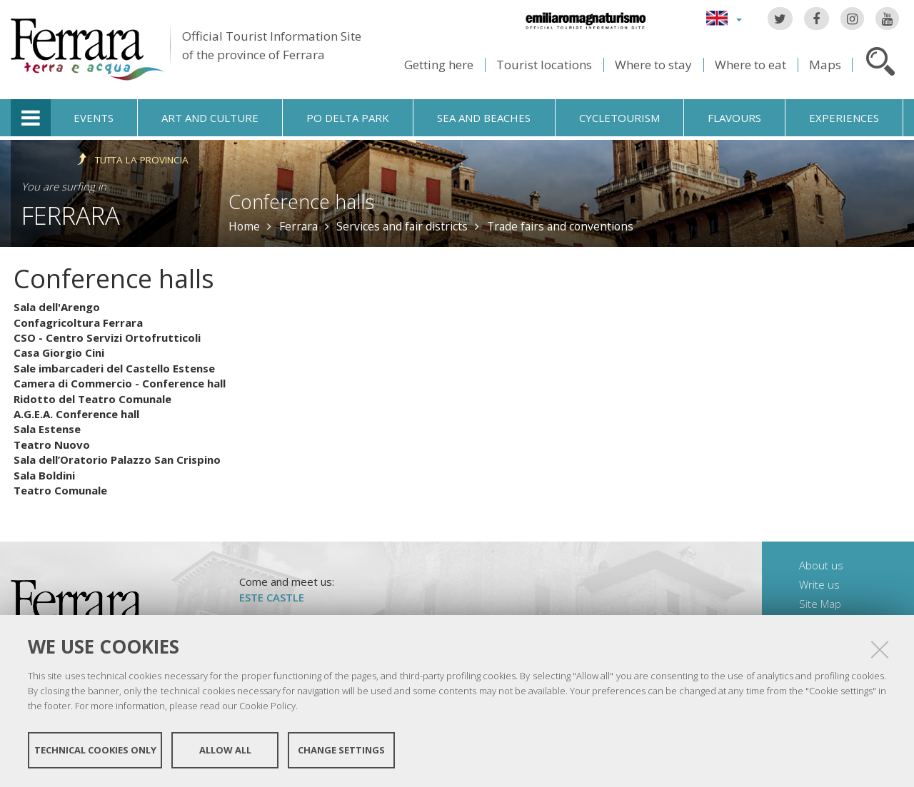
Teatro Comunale (60, 490)
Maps (825, 64)
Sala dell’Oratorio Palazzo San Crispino (117, 459)
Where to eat (750, 64)
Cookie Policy (267, 705)
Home (244, 226)
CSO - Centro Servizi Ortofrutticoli (107, 337)
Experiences (844, 118)
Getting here (438, 64)
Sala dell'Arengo (57, 307)
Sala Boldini (44, 475)
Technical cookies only (95, 749)
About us (821, 565)
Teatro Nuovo (52, 444)
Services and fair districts (402, 226)
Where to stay (653, 64)
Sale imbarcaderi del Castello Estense (114, 368)
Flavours (734, 118)
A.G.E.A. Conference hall (76, 414)
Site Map (820, 603)
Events (94, 118)
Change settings (341, 749)
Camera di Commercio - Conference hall (120, 383)
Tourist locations (544, 64)
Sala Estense (47, 429)
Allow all (225, 749)
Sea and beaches (484, 118)
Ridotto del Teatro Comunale (92, 399)
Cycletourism (619, 118)
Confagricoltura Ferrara (78, 322)
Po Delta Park (347, 118)
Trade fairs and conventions (560, 226)
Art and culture (209, 118)
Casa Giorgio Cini (59, 352)
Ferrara (70, 215)
